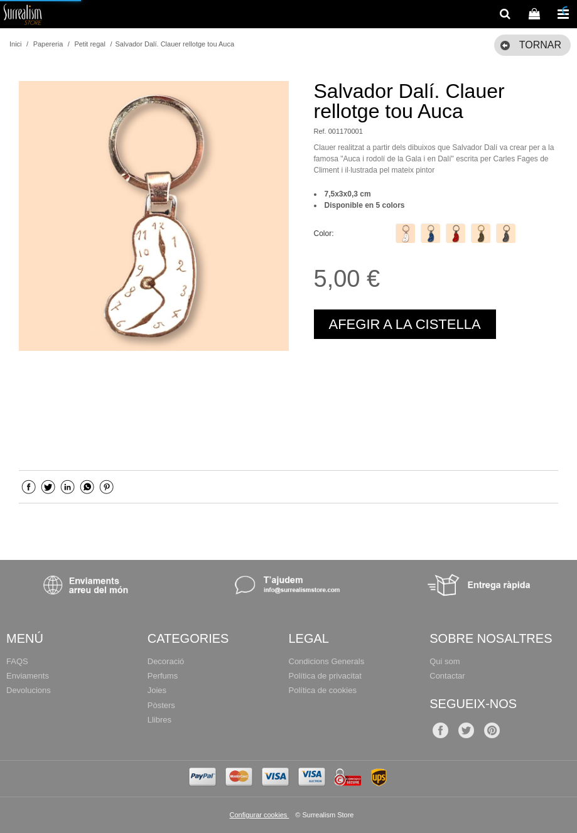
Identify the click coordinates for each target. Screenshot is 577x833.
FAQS (17, 661)
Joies (157, 690)
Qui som (444, 661)
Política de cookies (323, 690)
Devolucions (28, 690)
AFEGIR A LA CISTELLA (405, 324)
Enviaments (27, 675)
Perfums (163, 675)
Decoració (166, 661)
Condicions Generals (327, 661)
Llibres (159, 719)
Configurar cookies (259, 815)
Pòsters (161, 705)
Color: (324, 233)
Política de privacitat (325, 675)
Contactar (447, 675)
